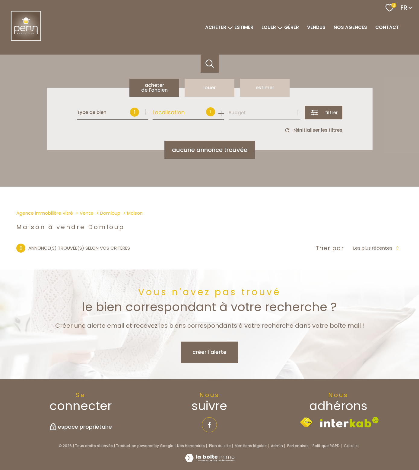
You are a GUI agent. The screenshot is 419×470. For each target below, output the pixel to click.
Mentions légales (251, 445)
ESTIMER (243, 27)
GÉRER (291, 27)
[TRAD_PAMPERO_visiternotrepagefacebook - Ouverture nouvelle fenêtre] (209, 424)
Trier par (330, 248)
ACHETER (215, 27)
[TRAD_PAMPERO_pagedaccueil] (26, 39)
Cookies (351, 446)
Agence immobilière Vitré (44, 213)
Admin (277, 445)
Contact (387, 27)
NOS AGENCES (350, 27)
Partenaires (298, 445)
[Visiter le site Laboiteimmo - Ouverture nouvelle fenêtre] (209, 460)
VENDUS (316, 27)
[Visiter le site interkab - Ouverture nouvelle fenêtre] (349, 422)
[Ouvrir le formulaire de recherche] (323, 112)
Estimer (265, 87)
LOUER (269, 27)
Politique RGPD (326, 445)
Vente (87, 213)
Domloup (110, 213)
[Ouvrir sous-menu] (230, 27)
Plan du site (220, 445)
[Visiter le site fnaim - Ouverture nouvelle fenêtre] (306, 422)
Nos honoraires (191, 445)
